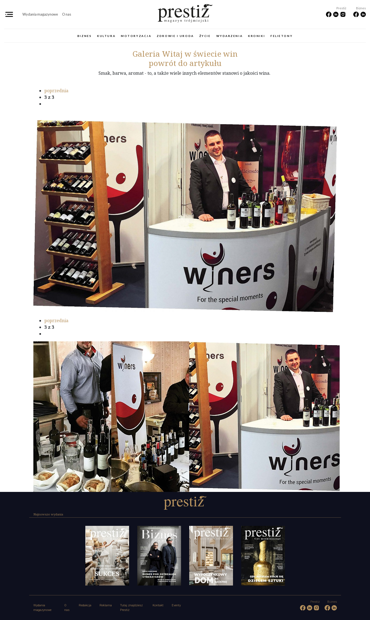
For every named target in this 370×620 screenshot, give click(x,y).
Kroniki (256, 36)
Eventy (176, 605)
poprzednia (56, 91)
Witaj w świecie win (185, 53)
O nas (66, 14)
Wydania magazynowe (40, 14)
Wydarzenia (229, 36)
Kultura (106, 36)
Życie (205, 36)
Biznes (84, 36)
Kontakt (158, 605)
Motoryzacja (136, 36)
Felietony (281, 36)
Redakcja (85, 605)
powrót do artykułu (185, 63)
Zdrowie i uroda (175, 36)
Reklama (106, 605)
